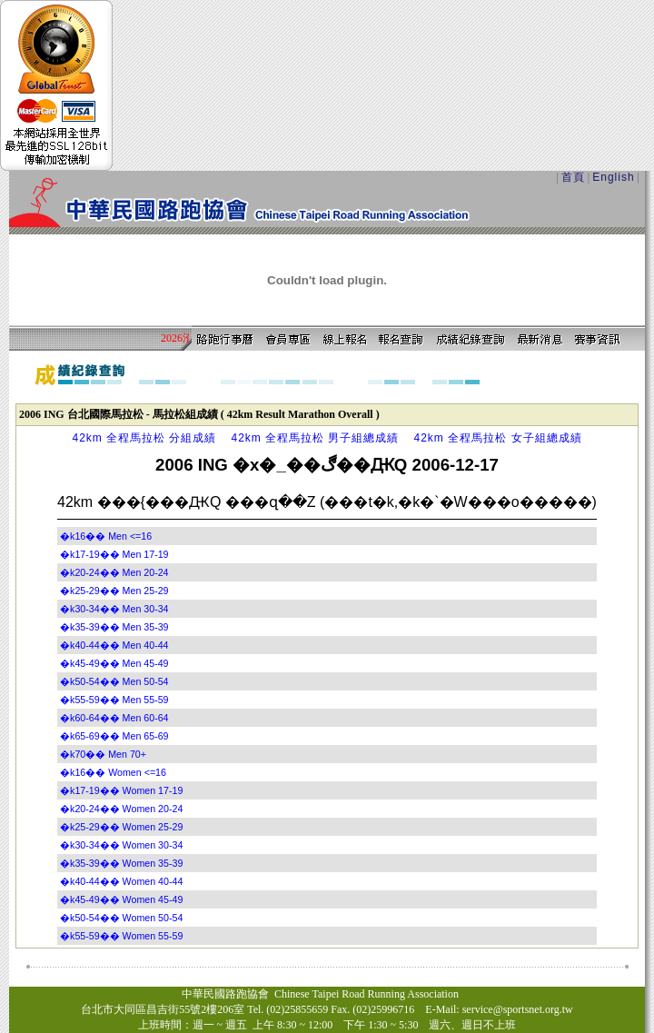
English (613, 177)
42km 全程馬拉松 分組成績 (144, 438)
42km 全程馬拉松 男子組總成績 (315, 438)
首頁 (573, 177)
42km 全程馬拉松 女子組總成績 (498, 438)
